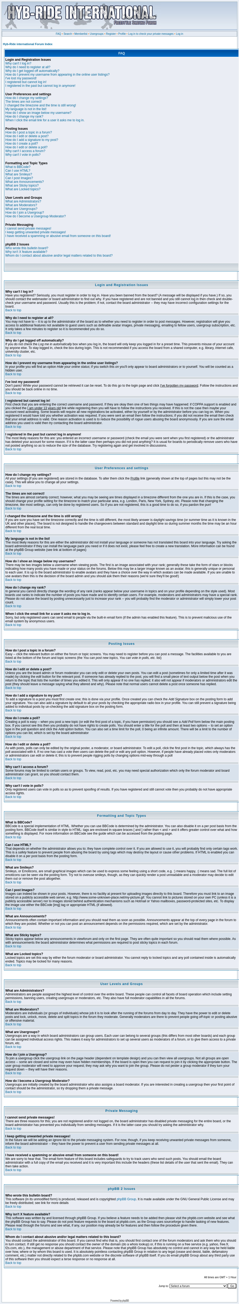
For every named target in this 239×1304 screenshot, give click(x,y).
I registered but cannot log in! (26, 82)
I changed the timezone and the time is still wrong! (40, 105)
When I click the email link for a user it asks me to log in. (45, 120)
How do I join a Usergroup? (24, 212)
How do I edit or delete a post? (27, 136)
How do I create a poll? (21, 143)
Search (68, 33)
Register (111, 33)
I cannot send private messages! (28, 228)
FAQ (58, 33)
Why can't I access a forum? (25, 151)
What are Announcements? (24, 182)
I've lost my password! (21, 78)
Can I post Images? (19, 178)
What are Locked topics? (22, 189)
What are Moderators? (21, 205)
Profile (122, 33)
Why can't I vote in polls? (22, 155)
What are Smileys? (18, 174)
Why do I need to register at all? (27, 67)
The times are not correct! (23, 101)
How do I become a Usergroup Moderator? (35, 216)
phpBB (125, 1300)
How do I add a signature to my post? (31, 140)
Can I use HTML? (17, 170)
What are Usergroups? (21, 209)
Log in (179, 33)
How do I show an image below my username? (38, 113)
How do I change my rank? (24, 116)
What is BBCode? (18, 167)
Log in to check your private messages (151, 33)
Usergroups (97, 33)
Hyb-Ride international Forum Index (27, 44)
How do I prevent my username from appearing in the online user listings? (57, 74)
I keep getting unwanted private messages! (35, 232)
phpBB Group (126, 1199)
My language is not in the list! (26, 109)
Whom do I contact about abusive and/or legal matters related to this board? (59, 255)
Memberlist (80, 33)
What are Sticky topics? (22, 185)
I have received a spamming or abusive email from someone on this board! (58, 236)
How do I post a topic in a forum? (28, 132)
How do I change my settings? (26, 98)
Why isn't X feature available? (26, 252)
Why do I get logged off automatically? (32, 71)
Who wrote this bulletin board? (26, 248)
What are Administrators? (23, 201)
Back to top (13, 310)
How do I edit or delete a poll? (26, 147)
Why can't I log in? (18, 63)
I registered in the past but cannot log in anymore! (40, 86)
